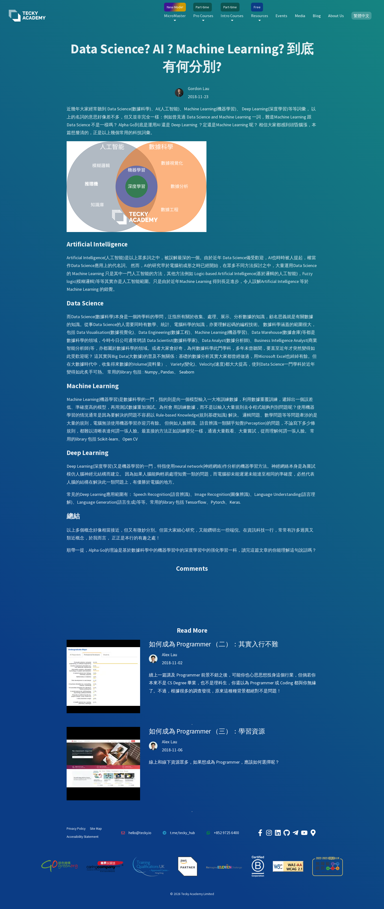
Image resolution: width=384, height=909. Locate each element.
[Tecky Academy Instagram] (268, 832)
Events (281, 15)
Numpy (150, 372)
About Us (336, 15)
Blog (317, 15)
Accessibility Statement (82, 837)
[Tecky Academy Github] (286, 832)
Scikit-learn (107, 439)
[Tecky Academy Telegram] (295, 832)
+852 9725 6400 (221, 832)
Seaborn (186, 372)
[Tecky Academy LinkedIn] (277, 832)
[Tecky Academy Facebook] (260, 832)
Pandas (167, 372)
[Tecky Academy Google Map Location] (313, 832)
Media (300, 15)
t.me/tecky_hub (177, 832)
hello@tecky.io (135, 832)
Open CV (130, 439)
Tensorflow (195, 502)
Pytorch (218, 502)
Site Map (96, 829)
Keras (234, 502)
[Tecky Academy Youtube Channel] (304, 832)
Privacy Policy (76, 829)
